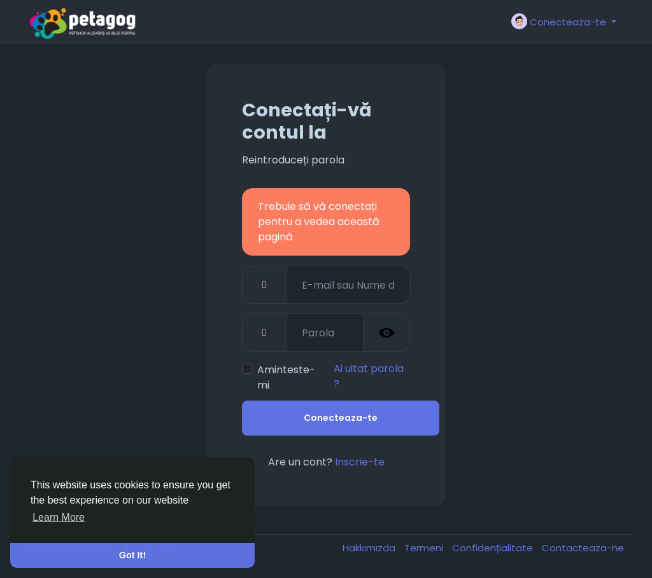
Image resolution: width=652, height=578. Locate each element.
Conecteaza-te (341, 417)
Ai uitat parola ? (369, 376)
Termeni (425, 547)
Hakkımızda (370, 547)
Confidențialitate (493, 547)
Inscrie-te (360, 462)
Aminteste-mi (286, 377)
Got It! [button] (132, 555)
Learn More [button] (58, 517)
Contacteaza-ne (583, 547)
